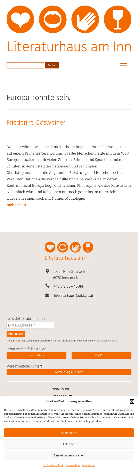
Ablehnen (69, 447)
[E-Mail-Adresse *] (30, 325)
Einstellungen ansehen (69, 458)
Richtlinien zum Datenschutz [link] (86, 340)
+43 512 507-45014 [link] (68, 286)
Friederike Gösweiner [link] (36, 123)
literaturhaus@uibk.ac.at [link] (73, 295)
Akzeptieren (69, 436)
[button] (132, 405)
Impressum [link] (88, 469)
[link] (69, 31)
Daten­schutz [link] (73, 469)
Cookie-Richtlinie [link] (53, 469)
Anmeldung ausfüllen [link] (69, 372)
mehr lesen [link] (16, 205)
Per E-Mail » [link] (36, 355)
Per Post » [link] (101, 355)
